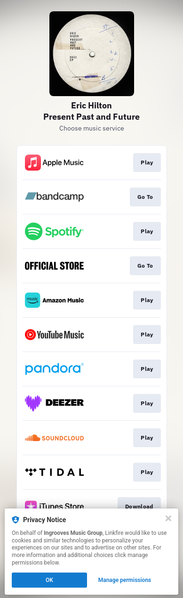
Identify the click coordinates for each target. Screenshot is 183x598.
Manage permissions (124, 580)
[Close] (168, 518)
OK (49, 580)
